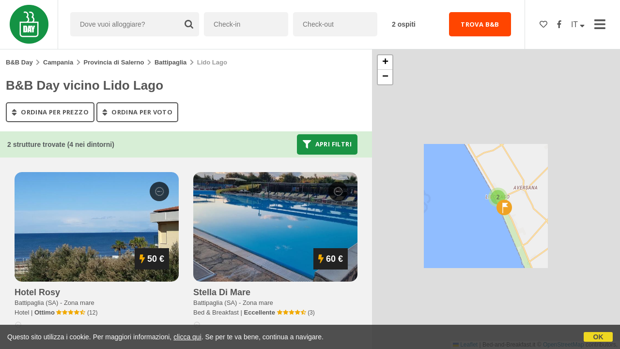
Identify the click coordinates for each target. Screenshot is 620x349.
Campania (58, 62)
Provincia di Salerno (114, 62)
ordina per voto (137, 112)
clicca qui (187, 337)
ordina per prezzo (50, 112)
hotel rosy (37, 292)
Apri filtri (327, 144)
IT (578, 24)
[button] (498, 197)
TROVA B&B (480, 24)
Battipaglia (170, 62)
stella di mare (221, 292)
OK (598, 337)
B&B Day (19, 62)
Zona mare (79, 302)
